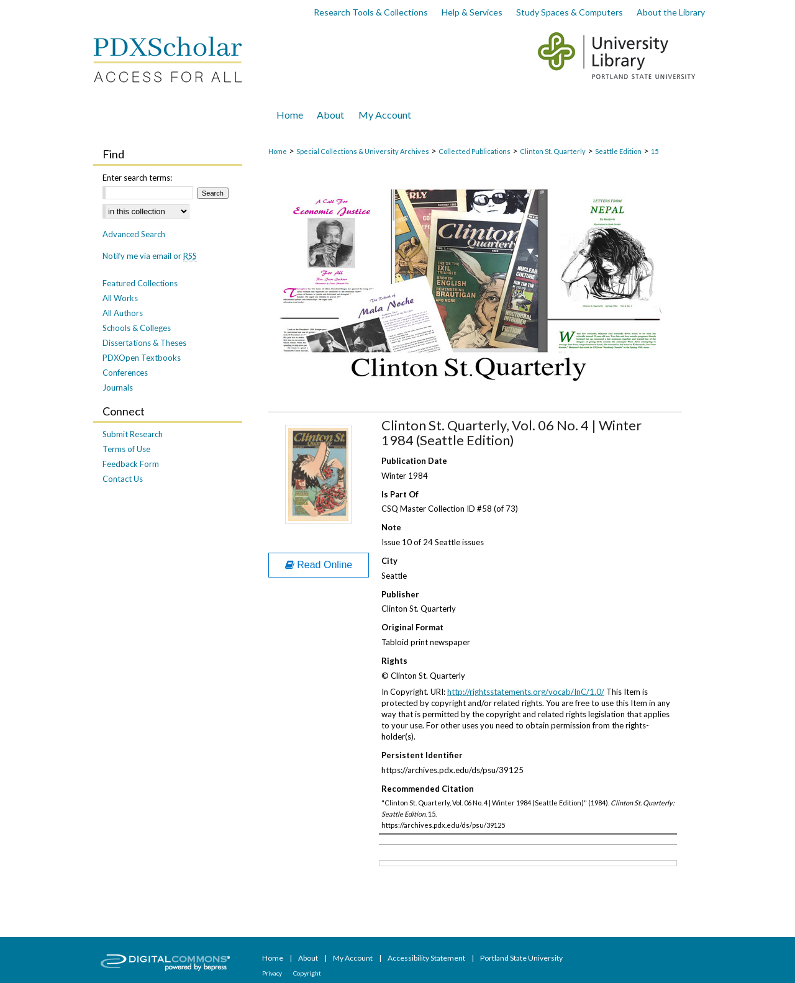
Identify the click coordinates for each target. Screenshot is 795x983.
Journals (117, 387)
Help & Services (472, 12)
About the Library (671, 12)
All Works (120, 298)
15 (654, 151)
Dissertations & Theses (144, 343)
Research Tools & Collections (371, 12)
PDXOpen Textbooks (141, 358)
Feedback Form (130, 464)
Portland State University (521, 958)
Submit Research (132, 434)
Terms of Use (126, 449)
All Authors (122, 313)
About (308, 958)
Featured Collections (140, 283)
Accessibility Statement (427, 958)
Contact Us (122, 479)
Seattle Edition (618, 151)
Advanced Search (133, 234)
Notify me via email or (149, 256)
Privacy (272, 973)
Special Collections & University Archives (362, 151)
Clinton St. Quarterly (553, 151)
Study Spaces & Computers (569, 12)
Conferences (125, 373)
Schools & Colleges (136, 328)
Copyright (307, 973)
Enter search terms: (137, 178)
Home (277, 151)
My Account (353, 958)
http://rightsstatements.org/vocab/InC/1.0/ (525, 692)
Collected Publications (474, 151)
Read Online (318, 564)
